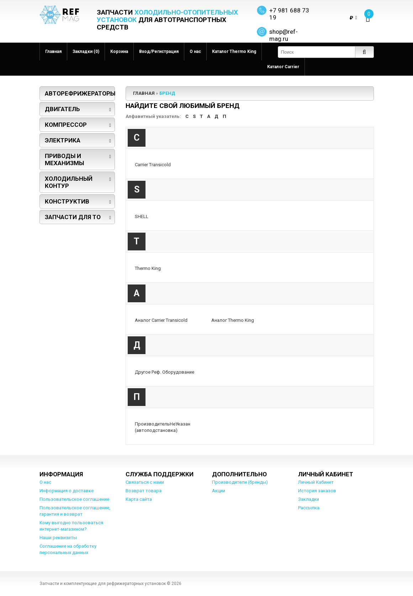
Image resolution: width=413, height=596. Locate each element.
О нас (195, 51)
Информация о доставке (66, 490)
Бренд (167, 93)
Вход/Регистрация (159, 51)
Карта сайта (139, 499)
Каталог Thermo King (234, 51)
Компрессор (66, 124)
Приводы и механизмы (64, 159)
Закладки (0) (86, 51)
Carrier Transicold (153, 164)
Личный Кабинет (316, 482)
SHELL (141, 216)
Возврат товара (144, 490)
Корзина (119, 51)
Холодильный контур (68, 182)
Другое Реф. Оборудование (164, 372)
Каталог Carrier (283, 66)
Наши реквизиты (58, 537)
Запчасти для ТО (73, 217)
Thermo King (148, 268)
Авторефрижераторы (80, 93)
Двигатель (62, 109)
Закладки (308, 499)
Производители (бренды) (240, 482)
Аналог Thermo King (232, 320)
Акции (218, 490)
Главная (53, 51)
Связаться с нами (145, 482)
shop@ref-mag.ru (283, 35)
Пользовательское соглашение (74, 499)
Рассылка (308, 507)
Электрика (62, 140)
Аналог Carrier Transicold (161, 320)
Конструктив (67, 201)
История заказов (317, 490)
